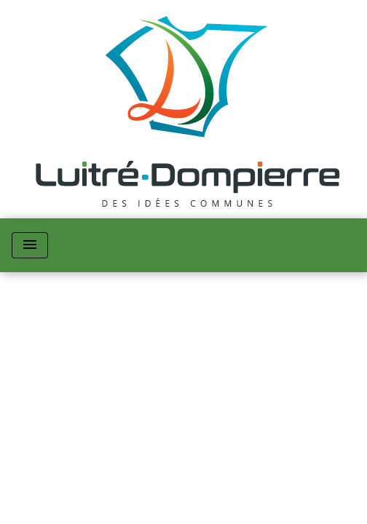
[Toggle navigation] (30, 245)
